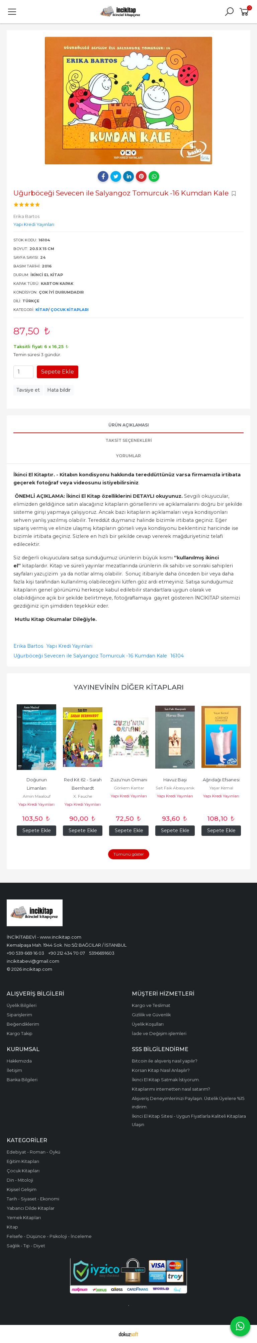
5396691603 (101, 953)
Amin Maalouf (37, 796)
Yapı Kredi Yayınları (69, 646)
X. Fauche (82, 796)
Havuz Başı (175, 779)
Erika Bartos (28, 646)
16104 (177, 656)
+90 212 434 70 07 (66, 953)
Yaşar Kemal (221, 787)
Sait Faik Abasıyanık (175, 787)
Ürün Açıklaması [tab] (128, 424)
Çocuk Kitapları (70, 309)
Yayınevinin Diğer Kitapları (129, 687)
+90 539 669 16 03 (25, 953)
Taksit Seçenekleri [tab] (128, 440)
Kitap (41, 309)
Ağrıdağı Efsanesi (221, 779)
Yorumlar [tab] (128, 455)
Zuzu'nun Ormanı (128, 779)
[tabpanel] (128, 100)
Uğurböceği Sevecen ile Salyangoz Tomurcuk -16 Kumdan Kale (90, 656)
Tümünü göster (128, 854)
